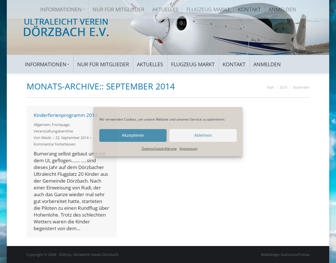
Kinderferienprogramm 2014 (66, 115)
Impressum (188, 148)
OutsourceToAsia (295, 254)
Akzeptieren (133, 135)
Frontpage (60, 124)
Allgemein (42, 124)
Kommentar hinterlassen (55, 144)
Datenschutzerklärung (159, 148)
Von (42, 137)
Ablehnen (203, 135)
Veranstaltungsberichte (53, 131)
